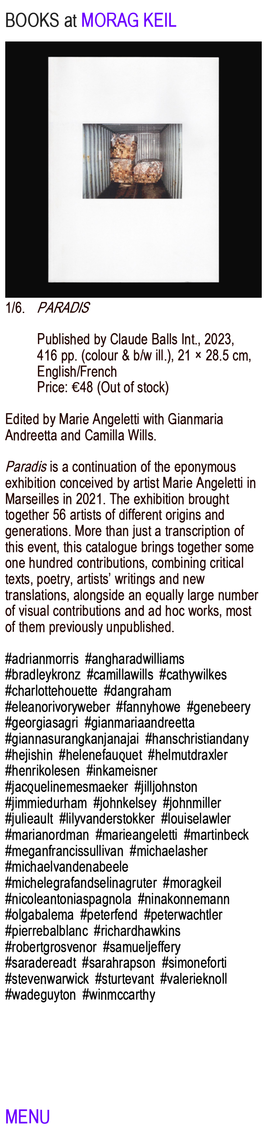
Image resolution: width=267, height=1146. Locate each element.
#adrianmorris (42, 659)
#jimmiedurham (46, 803)
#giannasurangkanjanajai (72, 738)
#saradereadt (40, 962)
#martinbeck (216, 834)
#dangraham (137, 690)
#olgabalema (39, 914)
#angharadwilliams (135, 659)
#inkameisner (122, 770)
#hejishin (29, 755)
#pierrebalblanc (46, 931)
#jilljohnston (166, 786)
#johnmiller (192, 803)
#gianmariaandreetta (140, 722)
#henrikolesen (42, 770)
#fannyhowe (148, 707)
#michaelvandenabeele (67, 866)
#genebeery (218, 707)
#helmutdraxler (188, 755)
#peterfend (109, 914)
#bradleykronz (42, 674)
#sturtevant (124, 979)
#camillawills (120, 674)
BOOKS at (41, 20)
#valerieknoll (193, 979)
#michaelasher (169, 851)
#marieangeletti (137, 834)
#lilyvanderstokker (107, 818)
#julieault (29, 818)
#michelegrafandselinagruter (81, 882)
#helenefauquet (100, 755)
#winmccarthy (119, 994)
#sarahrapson (119, 962)
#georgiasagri (41, 722)
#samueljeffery (142, 947)
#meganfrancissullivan (64, 851)
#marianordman (47, 834)
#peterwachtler (183, 914)
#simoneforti (194, 962)
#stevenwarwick (47, 979)
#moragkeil (192, 882)
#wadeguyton (40, 994)
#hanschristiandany (197, 738)
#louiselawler (196, 818)
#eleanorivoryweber (57, 707)
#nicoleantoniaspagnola (68, 899)
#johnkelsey (125, 803)
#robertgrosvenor (51, 947)
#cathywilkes (193, 674)
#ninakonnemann (184, 899)
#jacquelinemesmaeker (66, 786)
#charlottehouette (51, 690)
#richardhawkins (137, 931)
